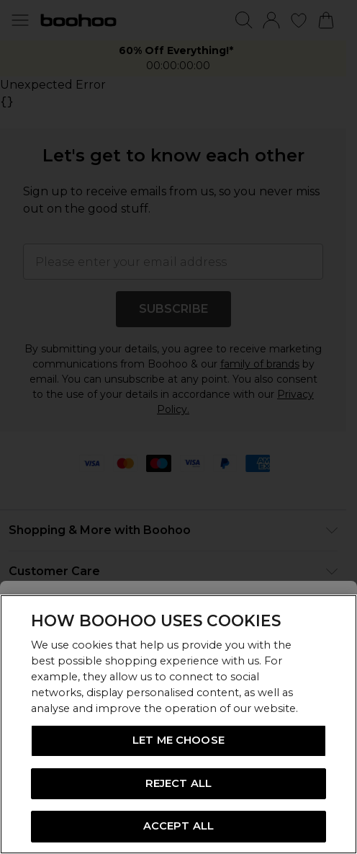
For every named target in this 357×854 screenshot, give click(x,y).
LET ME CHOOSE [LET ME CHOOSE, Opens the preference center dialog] (178, 740)
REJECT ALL (178, 783)
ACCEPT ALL (178, 825)
